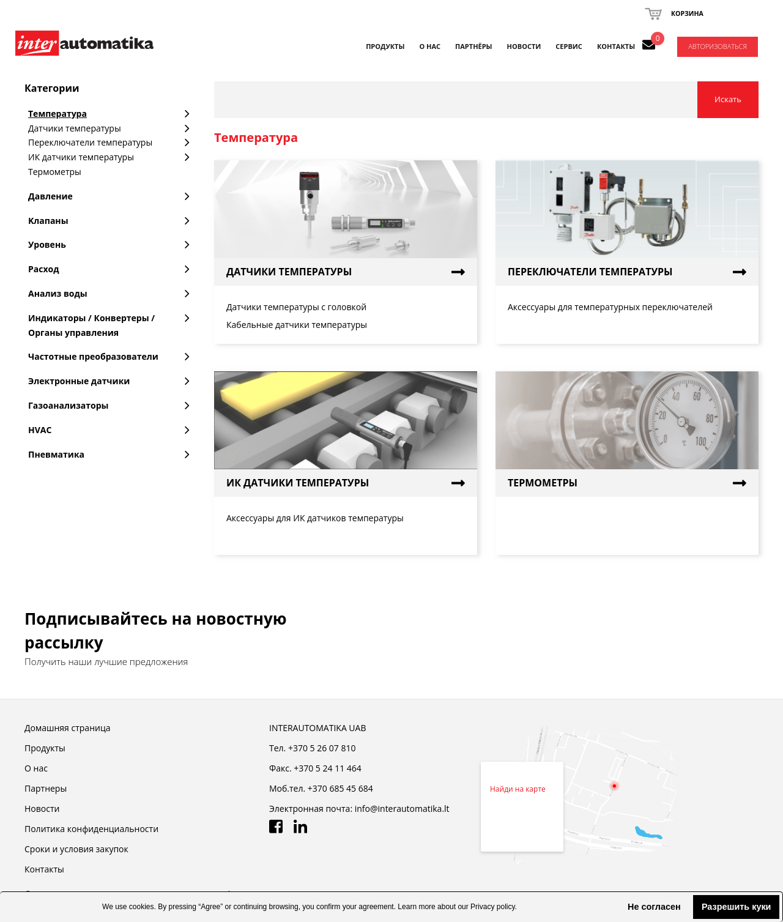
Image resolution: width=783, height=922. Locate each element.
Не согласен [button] (654, 907)
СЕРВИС (568, 46)
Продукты (385, 46)
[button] (618, 907)
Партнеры (45, 788)
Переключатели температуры (590, 271)
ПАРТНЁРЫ (473, 46)
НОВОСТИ (524, 46)
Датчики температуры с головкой (296, 307)
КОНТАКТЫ (616, 46)
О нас (36, 768)
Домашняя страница (67, 728)
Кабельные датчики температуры (296, 324)
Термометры (542, 482)
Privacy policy (492, 906)
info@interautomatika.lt (402, 808)
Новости (41, 808)
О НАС (429, 46)
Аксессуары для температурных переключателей (610, 307)
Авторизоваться (717, 46)
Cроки (76, 849)
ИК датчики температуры (297, 482)
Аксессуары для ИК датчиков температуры (315, 518)
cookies (141, 906)
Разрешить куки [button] (736, 907)
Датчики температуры (289, 271)
